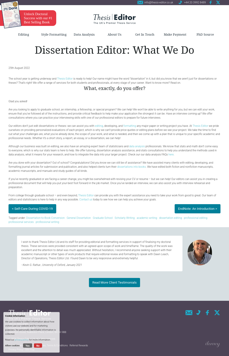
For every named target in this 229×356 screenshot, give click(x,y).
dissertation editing (170, 217)
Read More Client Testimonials (114, 282)
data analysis (137, 146)
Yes (28, 345)
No (38, 345)
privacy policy (21, 339)
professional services (21, 222)
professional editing (195, 217)
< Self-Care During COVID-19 (32, 209)
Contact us (85, 199)
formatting (129, 125)
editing (99, 125)
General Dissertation (79, 217)
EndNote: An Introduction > (197, 209)
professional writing (47, 222)
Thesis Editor (65, 78)
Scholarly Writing (125, 217)
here (171, 154)
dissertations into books (131, 166)
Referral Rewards (79, 345)
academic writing (147, 217)
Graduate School (103, 217)
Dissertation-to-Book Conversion (45, 217)
